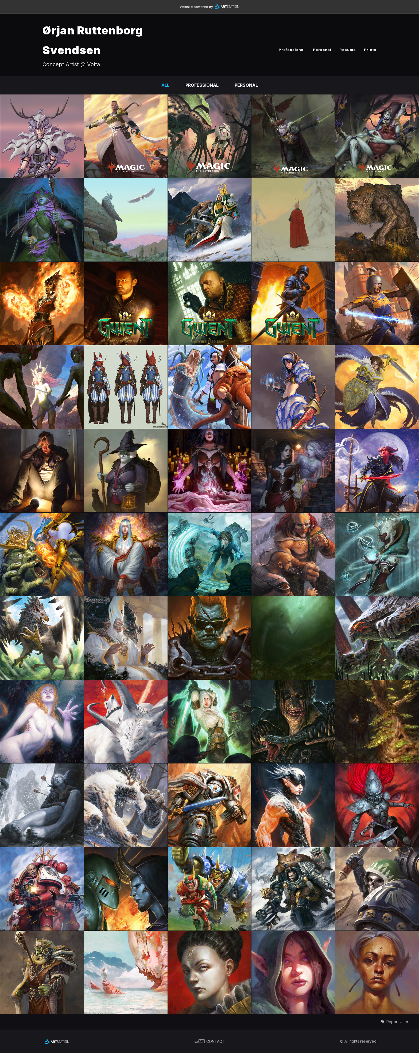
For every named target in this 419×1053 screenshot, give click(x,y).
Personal (322, 49)
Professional (292, 49)
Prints (370, 49)
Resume (347, 49)
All (165, 85)
